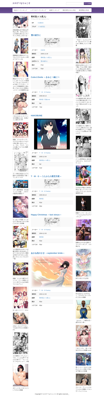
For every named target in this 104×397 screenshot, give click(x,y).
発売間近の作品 (84, 10)
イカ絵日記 (41, 26)
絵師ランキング (54, 10)
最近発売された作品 (69, 10)
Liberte (43, 50)
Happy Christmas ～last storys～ (46, 215)
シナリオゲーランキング (38, 10)
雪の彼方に (36, 35)
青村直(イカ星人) (46, 57)
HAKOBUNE (36, 116)
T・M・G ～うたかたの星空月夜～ (46, 176)
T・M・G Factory (44, 92)
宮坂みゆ (47, 99)
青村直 (41, 99)
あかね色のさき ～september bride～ (48, 253)
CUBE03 (40, 23)
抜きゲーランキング (20, 10)
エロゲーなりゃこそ (21, 3)
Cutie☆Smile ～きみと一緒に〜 (45, 77)
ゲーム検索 (87, 3)
